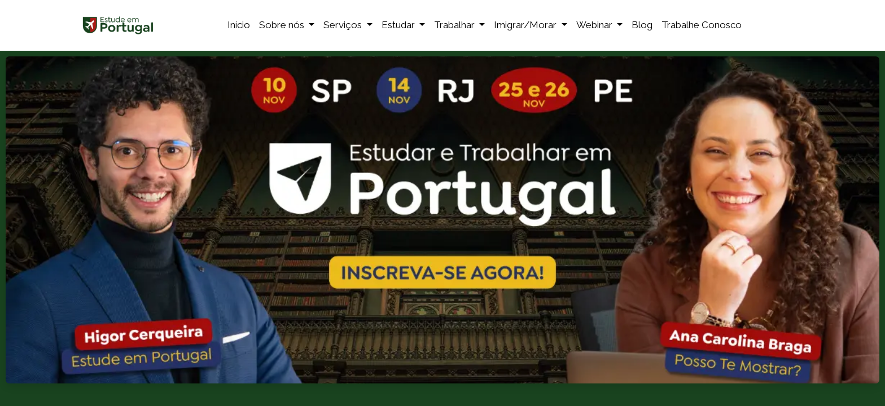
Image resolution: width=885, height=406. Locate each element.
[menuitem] (239, 25)
